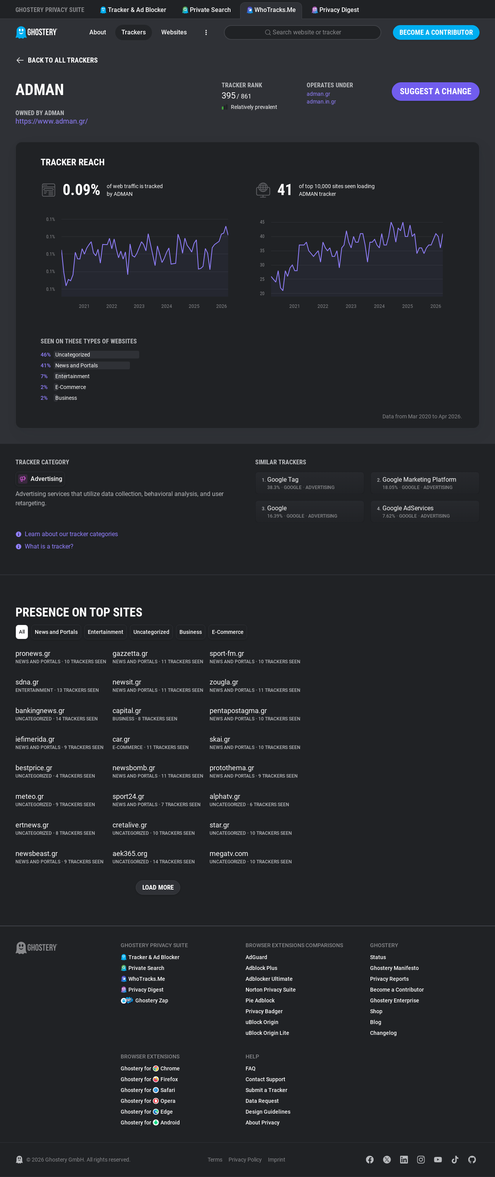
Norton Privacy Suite (271, 990)
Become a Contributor (436, 32)
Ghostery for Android (150, 1123)
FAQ (251, 1069)
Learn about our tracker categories (66, 534)
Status (378, 958)
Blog (375, 1022)
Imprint (276, 1160)
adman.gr (318, 94)
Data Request (262, 1101)
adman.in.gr (321, 102)
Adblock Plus (261, 968)
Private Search (206, 10)
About (97, 32)
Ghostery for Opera (148, 1101)
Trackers (133, 32)
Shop (376, 1012)
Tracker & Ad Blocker (133, 10)
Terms (215, 1160)
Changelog (383, 1033)
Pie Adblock (260, 1001)
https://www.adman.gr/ (51, 121)
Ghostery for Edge (147, 1112)
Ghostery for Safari (148, 1090)
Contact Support (265, 1080)
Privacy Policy (245, 1160)
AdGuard (256, 958)
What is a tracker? (44, 546)
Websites (174, 32)
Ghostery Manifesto (394, 968)
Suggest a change (435, 91)
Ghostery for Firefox (149, 1080)
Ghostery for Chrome (150, 1069)
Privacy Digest (335, 10)
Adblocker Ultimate (269, 979)
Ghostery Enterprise (394, 1001)
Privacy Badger (264, 1012)
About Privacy (263, 1123)
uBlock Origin (262, 1022)
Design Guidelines (268, 1112)
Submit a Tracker (266, 1090)
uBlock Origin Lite (267, 1033)
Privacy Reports (389, 979)
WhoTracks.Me (271, 10)
